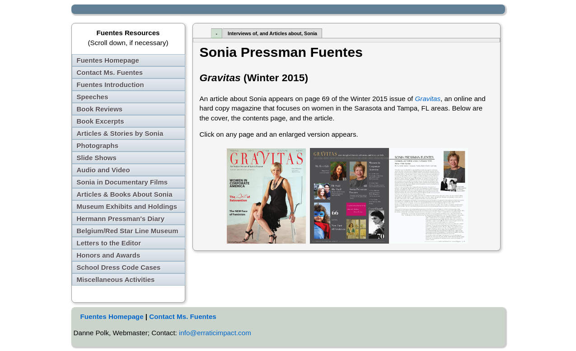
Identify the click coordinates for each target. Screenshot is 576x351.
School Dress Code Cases (119, 267)
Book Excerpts (100, 121)
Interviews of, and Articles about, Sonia (272, 33)
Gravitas (428, 98)
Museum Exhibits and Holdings (127, 206)
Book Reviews (100, 109)
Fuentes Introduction (110, 84)
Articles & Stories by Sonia (120, 133)
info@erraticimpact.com (215, 333)
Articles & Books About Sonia (125, 194)
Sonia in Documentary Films (122, 182)
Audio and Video (103, 170)
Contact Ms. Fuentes (110, 72)
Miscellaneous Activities (116, 279)
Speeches (92, 97)
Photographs (98, 145)
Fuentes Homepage (108, 60)
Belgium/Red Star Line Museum (127, 231)
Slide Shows (97, 158)
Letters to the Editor (109, 243)
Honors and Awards (108, 255)
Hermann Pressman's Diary (121, 218)
